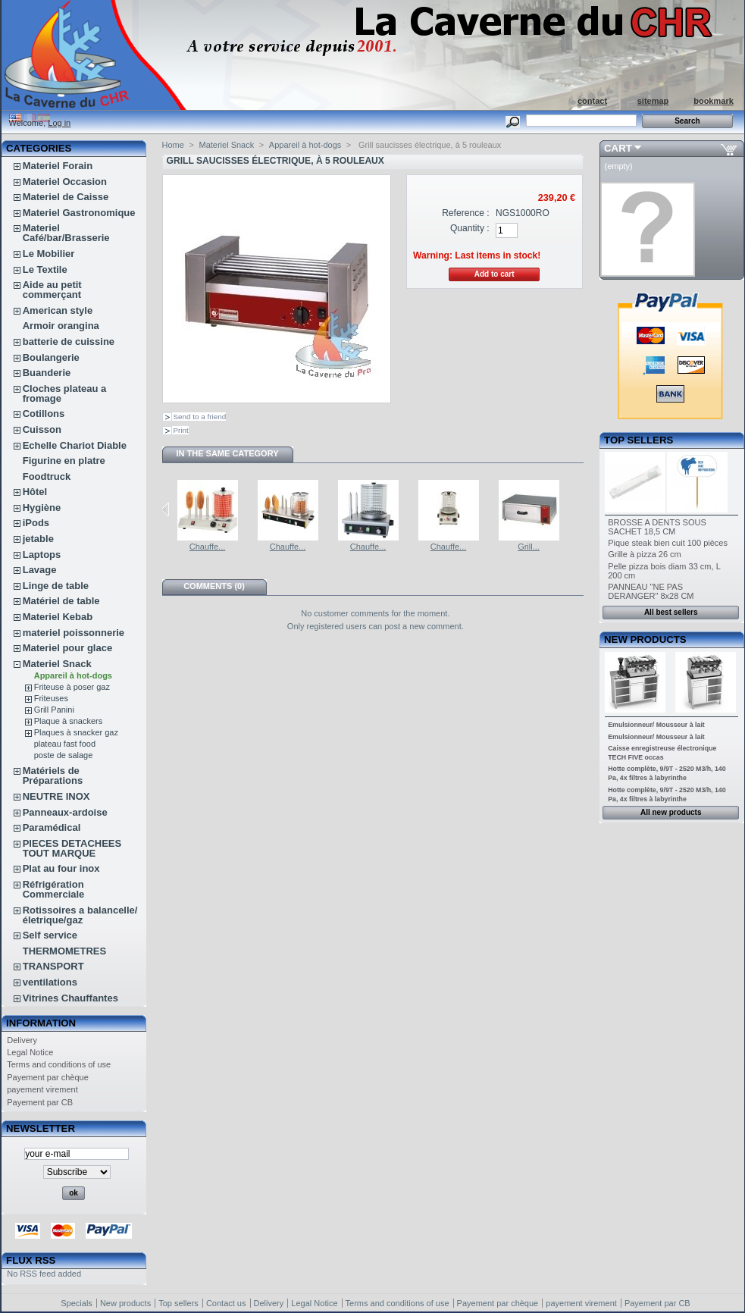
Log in (59, 122)
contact (592, 100)
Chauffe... (207, 546)
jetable (38, 538)
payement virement (42, 1089)
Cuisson (42, 429)
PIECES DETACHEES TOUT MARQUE (72, 848)
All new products (671, 812)
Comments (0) (214, 586)
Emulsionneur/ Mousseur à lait (656, 725)
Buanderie (47, 372)
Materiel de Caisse (65, 196)
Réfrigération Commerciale (54, 889)
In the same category (227, 453)
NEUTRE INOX (56, 796)
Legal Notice (30, 1052)
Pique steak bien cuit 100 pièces (668, 542)
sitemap (653, 100)
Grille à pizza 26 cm (644, 554)
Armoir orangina (61, 325)
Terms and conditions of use (59, 1064)
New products (645, 639)
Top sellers (638, 440)
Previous (165, 509)
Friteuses (51, 698)
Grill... (529, 546)
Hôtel (35, 491)
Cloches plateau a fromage (65, 393)
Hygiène (42, 507)
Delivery (22, 1040)
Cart (618, 148)
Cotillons (44, 413)
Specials (76, 1303)
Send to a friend (200, 416)
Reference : (466, 213)
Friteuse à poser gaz (72, 686)
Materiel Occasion (65, 181)
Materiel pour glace (67, 647)
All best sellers (671, 612)
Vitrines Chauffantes (70, 998)
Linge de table (56, 585)
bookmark (713, 100)
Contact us (226, 1303)
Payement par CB (40, 1102)
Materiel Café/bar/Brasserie (66, 232)
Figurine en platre (64, 460)
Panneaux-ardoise (65, 812)
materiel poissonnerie (73, 632)
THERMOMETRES (65, 951)
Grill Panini (54, 709)
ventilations (50, 982)
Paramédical (52, 827)
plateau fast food (64, 743)
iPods (36, 522)
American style (58, 310)
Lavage (40, 569)
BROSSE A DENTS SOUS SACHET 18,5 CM (657, 527)
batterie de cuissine (68, 341)
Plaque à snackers (68, 720)
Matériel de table (61, 600)
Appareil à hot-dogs (73, 675)
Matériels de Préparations (53, 775)
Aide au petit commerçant (52, 289)
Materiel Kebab (57, 616)
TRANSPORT (53, 966)
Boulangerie (51, 357)
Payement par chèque (48, 1077)
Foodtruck (47, 476)
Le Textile (45, 269)
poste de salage (63, 755)
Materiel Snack (57, 663)
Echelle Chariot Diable (75, 445)
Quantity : (470, 228)
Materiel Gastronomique (79, 212)
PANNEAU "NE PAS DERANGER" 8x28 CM (650, 591)
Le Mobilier (49, 253)
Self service (50, 935)
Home (173, 144)
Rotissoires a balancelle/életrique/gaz (80, 915)
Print (181, 430)
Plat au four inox (61, 868)
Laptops (42, 554)
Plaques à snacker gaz (76, 732)
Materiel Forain (57, 165)
